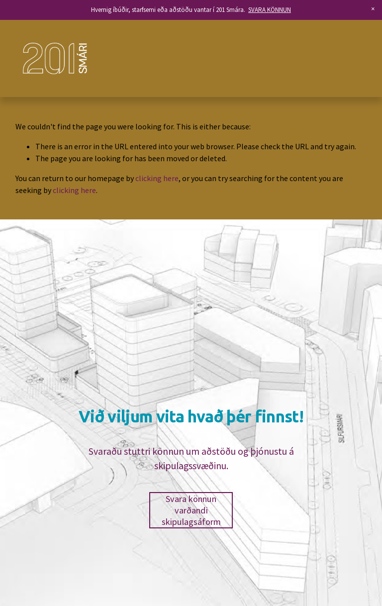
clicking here (157, 178)
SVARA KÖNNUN (269, 9)
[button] (373, 9)
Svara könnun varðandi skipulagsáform (191, 510)
